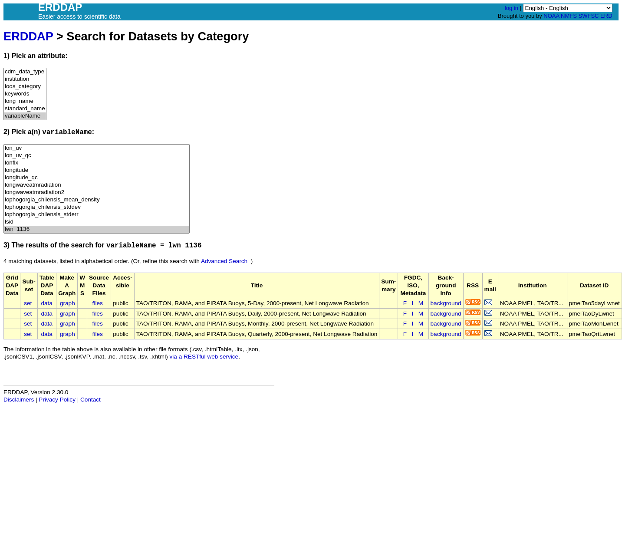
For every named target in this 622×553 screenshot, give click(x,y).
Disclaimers (18, 399)
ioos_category (25, 86)
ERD (606, 16)
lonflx (96, 163)
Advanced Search (224, 261)
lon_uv (96, 148)
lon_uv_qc (96, 155)
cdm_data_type (25, 72)
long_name (25, 101)
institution (25, 79)
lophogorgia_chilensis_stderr (96, 214)
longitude (96, 170)
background (446, 303)
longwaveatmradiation (96, 185)
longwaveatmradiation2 (96, 192)
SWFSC (589, 16)
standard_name (25, 108)
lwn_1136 (96, 229)
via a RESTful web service (204, 356)
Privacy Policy (57, 399)
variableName (25, 116)
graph (67, 303)
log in (511, 8)
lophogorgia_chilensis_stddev (96, 207)
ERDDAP (28, 36)
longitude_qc (96, 177)
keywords (25, 94)
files (97, 303)
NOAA (551, 16)
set (28, 303)
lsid (96, 222)
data (46, 303)
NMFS (569, 16)
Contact (90, 399)
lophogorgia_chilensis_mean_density (96, 200)
